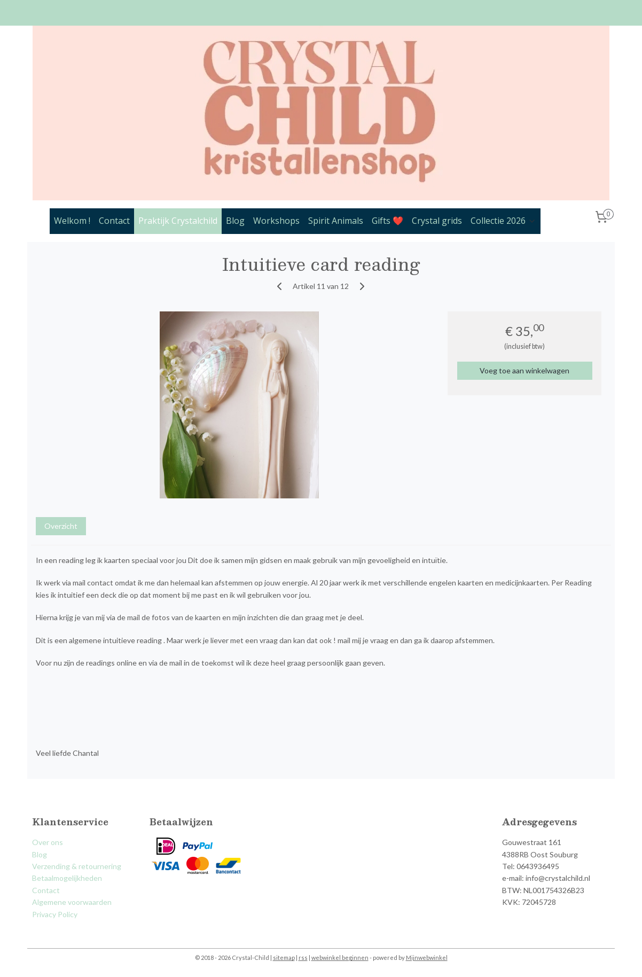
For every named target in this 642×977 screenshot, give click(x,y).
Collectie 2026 (503, 220)
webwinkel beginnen (340, 957)
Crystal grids (437, 220)
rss (303, 957)
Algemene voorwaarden (72, 901)
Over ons (47, 842)
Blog (235, 220)
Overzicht (60, 525)
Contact (114, 220)
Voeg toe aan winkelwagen (524, 370)
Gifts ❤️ (387, 220)
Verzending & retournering (76, 866)
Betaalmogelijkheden (67, 877)
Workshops (276, 220)
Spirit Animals (335, 220)
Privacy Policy (54, 914)
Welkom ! (72, 220)
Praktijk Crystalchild (177, 220)
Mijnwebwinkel (427, 957)
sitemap (284, 957)
